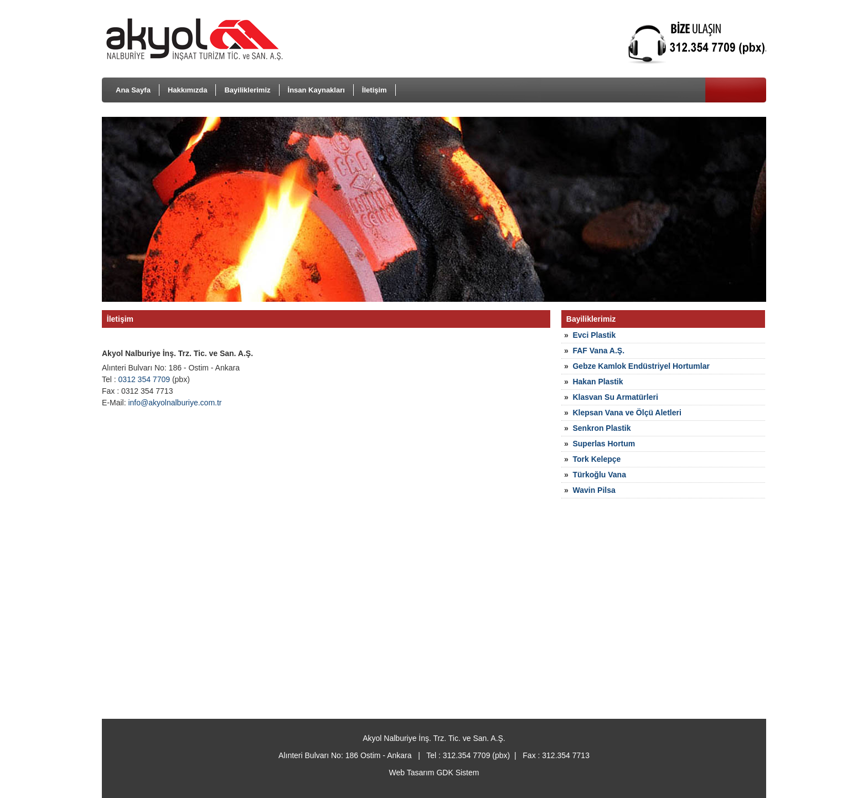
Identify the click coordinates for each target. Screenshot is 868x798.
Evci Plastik (594, 335)
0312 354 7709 (144, 379)
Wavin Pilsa (593, 490)
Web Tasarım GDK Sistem (434, 772)
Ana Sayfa (133, 90)
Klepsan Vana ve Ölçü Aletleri (626, 412)
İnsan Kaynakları (316, 90)
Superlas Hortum (603, 443)
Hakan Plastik (597, 381)
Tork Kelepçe (596, 459)
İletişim (374, 90)
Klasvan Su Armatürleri (615, 397)
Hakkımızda (188, 90)
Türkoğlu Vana (599, 474)
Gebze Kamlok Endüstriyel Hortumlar (640, 366)
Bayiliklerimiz (247, 90)
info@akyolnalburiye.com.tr (174, 402)
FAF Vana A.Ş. (598, 350)
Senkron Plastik (601, 428)
